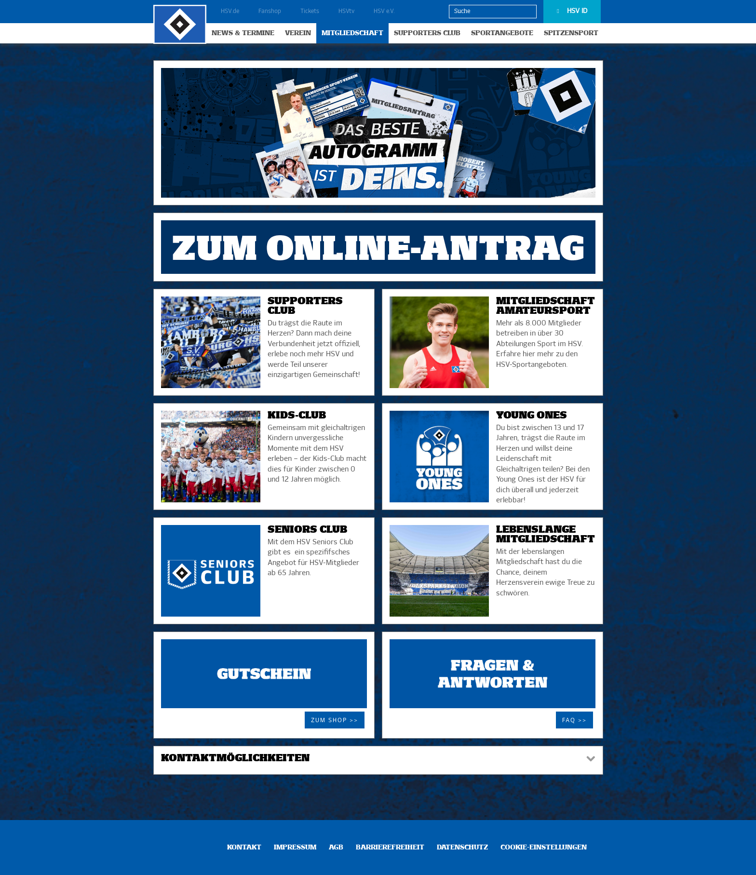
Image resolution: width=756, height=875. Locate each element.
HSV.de (230, 11)
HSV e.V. (384, 11)
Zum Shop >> (334, 721)
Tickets (309, 11)
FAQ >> (574, 721)
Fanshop (269, 11)
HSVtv (346, 11)
